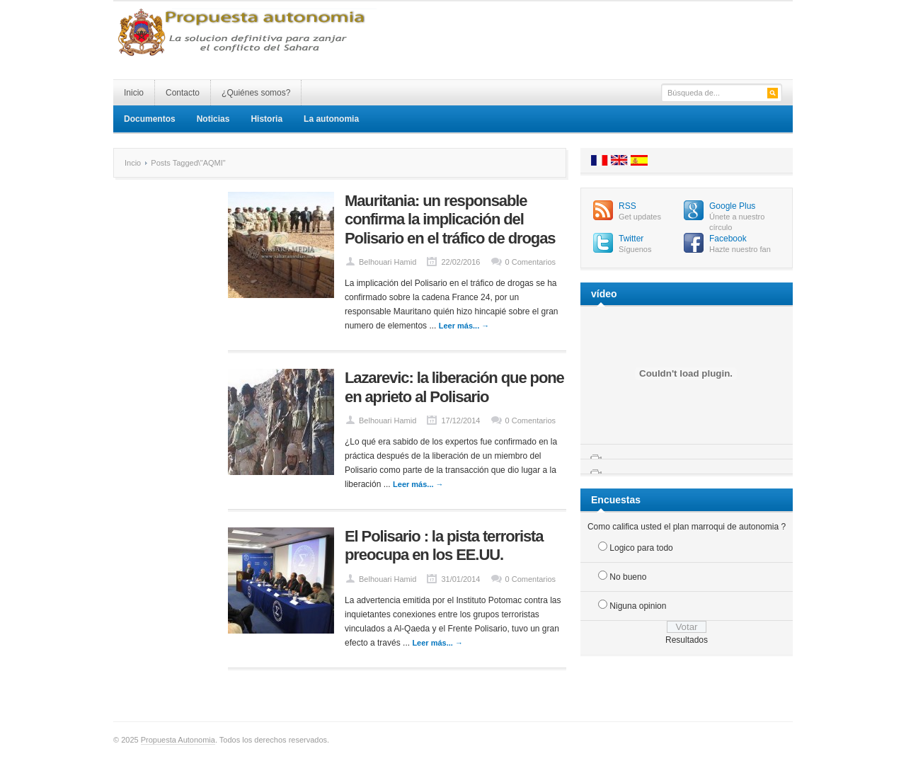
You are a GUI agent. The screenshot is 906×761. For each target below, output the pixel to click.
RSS (627, 206)
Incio (133, 163)
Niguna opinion (637, 606)
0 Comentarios (530, 262)
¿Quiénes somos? (256, 93)
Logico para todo (640, 548)
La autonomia (331, 119)
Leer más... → (464, 325)
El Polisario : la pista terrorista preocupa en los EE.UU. (444, 545)
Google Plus (732, 206)
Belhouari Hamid (387, 262)
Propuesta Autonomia (178, 740)
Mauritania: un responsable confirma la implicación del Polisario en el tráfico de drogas (450, 219)
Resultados (686, 640)
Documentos (150, 119)
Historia (266, 119)
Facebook (728, 239)
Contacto (183, 93)
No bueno (627, 577)
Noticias (213, 119)
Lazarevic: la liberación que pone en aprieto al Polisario (454, 387)
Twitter (631, 239)
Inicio (134, 93)
